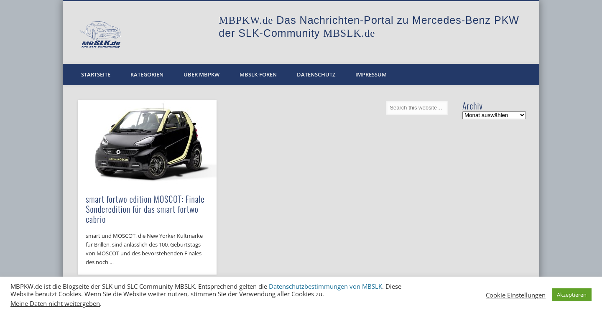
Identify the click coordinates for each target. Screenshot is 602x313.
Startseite (95, 74)
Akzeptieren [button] (572, 294)
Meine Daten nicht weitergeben (55, 303)
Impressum (371, 74)
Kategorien (146, 74)
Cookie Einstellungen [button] (516, 295)
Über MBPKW (201, 74)
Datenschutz (316, 74)
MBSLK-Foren (258, 74)
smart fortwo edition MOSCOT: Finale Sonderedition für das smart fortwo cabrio (145, 209)
